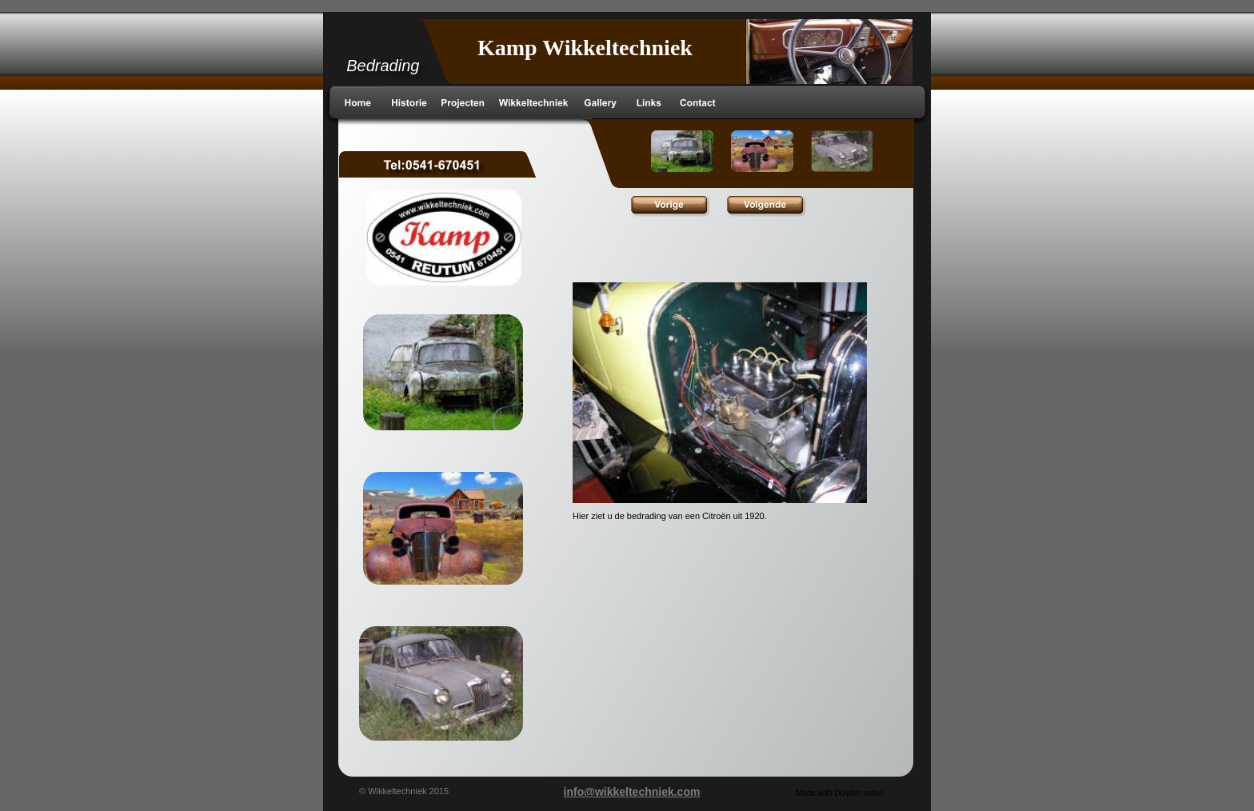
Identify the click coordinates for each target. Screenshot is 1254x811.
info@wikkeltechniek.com (632, 791)
